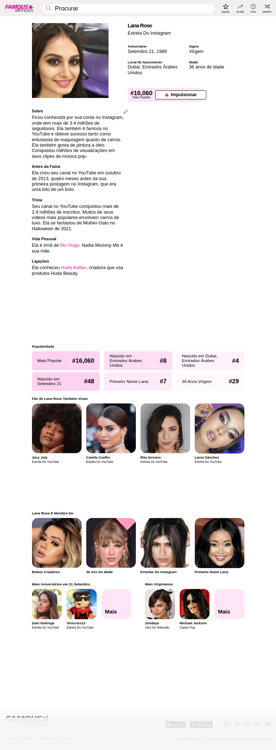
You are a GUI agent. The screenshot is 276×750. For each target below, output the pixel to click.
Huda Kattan (74, 267)
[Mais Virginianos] (229, 604)
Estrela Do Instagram (149, 33)
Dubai (133, 67)
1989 (162, 51)
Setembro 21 (141, 51)
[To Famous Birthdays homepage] (19, 8)
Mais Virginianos (159, 584)
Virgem (196, 51)
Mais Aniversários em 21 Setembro (61, 584)
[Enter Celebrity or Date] (128, 9)
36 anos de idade (206, 67)
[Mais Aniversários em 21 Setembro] (116, 604)
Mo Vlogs (69, 245)
